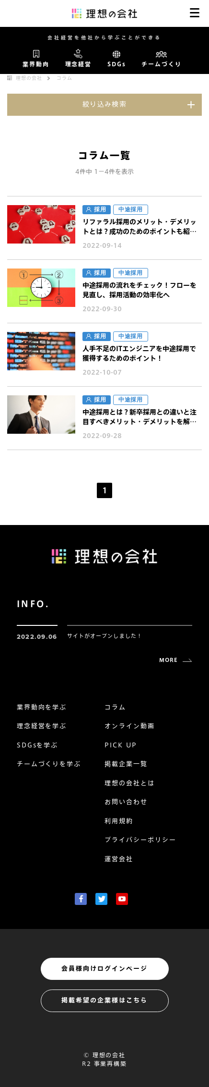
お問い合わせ (126, 802)
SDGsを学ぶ (37, 745)
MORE (168, 659)
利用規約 (118, 821)
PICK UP (120, 745)
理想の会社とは (129, 783)
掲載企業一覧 (126, 764)
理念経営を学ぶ (42, 726)
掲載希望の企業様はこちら (104, 1000)
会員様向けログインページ (104, 968)
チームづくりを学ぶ (49, 764)
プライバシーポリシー (140, 840)
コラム (64, 77)
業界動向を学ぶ (42, 707)
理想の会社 (29, 77)
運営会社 (118, 859)
